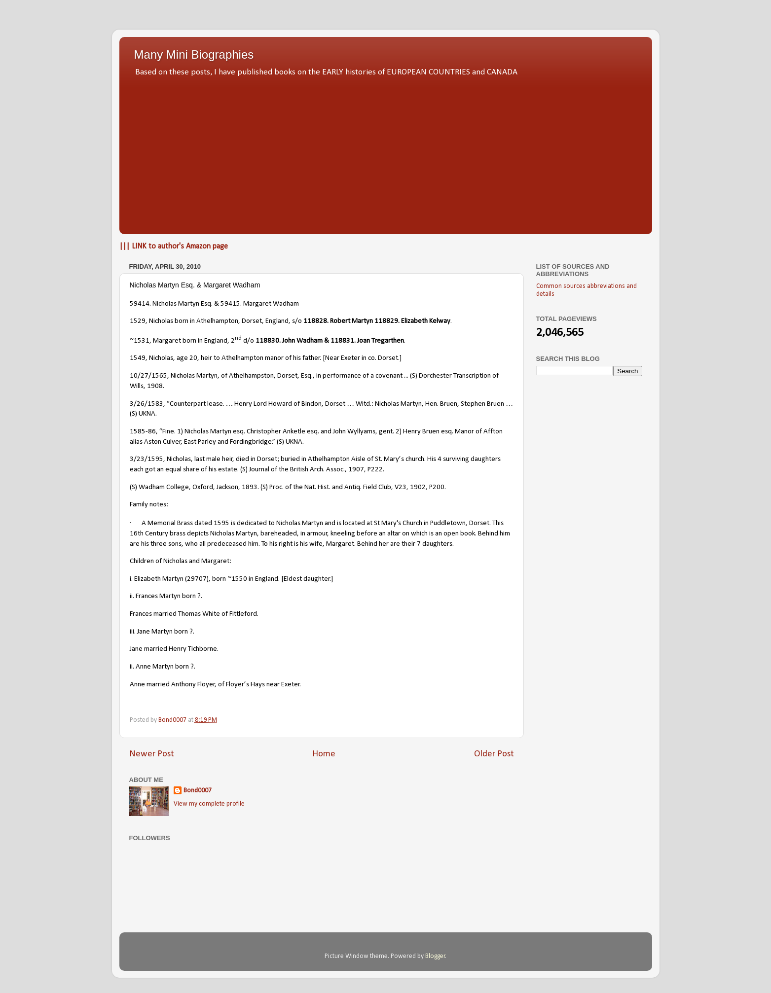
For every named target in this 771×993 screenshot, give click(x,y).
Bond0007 (198, 790)
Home (323, 754)
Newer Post (151, 754)
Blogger (435, 956)
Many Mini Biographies (194, 54)
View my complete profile (209, 804)
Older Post (494, 754)
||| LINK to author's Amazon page (173, 246)
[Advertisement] (385, 153)
